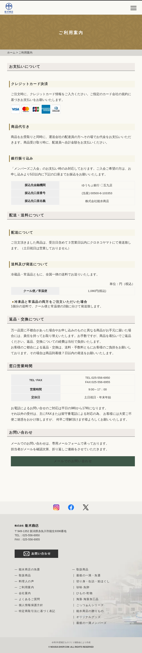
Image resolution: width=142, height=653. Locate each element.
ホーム (11, 52)
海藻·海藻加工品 (87, 599)
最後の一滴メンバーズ (91, 622)
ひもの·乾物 (84, 593)
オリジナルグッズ (88, 617)
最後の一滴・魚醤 (88, 575)
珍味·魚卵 (83, 587)
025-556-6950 (101, 377)
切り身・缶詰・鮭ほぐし (93, 581)
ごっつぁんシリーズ (90, 605)
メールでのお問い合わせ (73, 461)
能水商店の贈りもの (90, 611)
